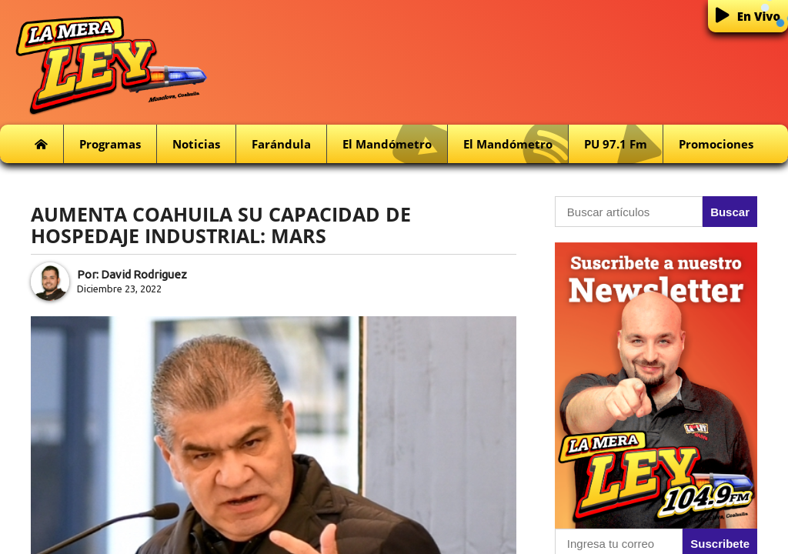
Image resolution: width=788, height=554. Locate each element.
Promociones (716, 144)
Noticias (196, 144)
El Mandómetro (394, 144)
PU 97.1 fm (623, 144)
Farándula (281, 144)
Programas (110, 144)
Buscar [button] (730, 212)
